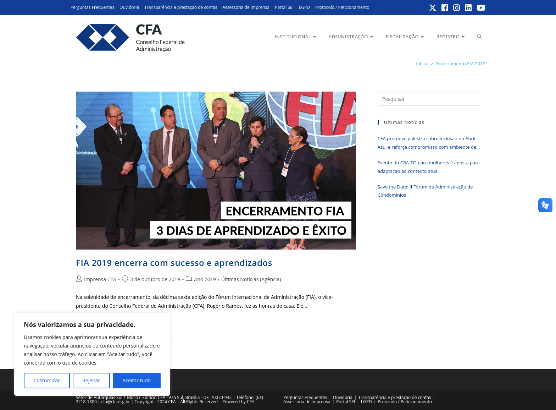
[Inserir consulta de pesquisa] (429, 99)
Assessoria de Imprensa (245, 7)
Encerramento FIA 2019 (460, 63)
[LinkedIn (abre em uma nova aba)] (468, 8)
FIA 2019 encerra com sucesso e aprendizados (174, 262)
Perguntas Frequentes (92, 7)
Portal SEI (284, 7)
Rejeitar (91, 380)
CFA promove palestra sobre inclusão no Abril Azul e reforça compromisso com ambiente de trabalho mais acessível (427, 143)
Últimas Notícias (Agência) (251, 279)
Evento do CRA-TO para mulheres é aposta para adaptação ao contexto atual (429, 166)
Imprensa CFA (100, 279)
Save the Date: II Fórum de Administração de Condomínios (425, 191)
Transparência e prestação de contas (180, 7)
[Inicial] (422, 63)
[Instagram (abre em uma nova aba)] (457, 8)
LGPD (304, 7)
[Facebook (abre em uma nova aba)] (445, 8)
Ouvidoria (129, 7)
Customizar (47, 380)
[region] (92, 354)
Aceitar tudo (137, 380)
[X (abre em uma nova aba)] (433, 8)
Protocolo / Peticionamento (342, 7)
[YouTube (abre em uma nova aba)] (479, 8)
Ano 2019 (205, 279)
